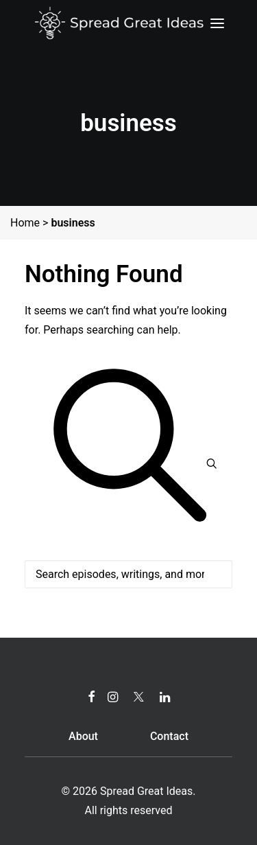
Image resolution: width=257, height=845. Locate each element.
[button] (217, 23)
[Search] (128, 562)
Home (25, 222)
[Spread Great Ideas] (119, 23)
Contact (169, 736)
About (83, 736)
